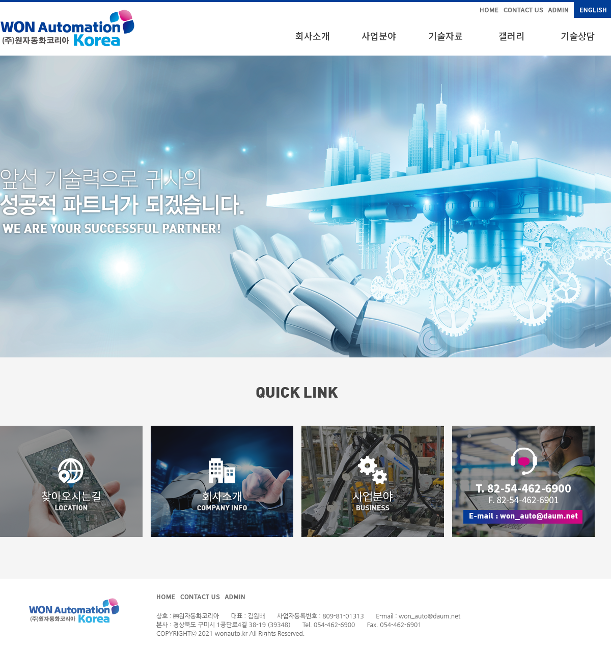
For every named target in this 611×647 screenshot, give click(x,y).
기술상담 (578, 35)
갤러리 (511, 35)
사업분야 (379, 35)
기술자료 (445, 35)
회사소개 (312, 35)
